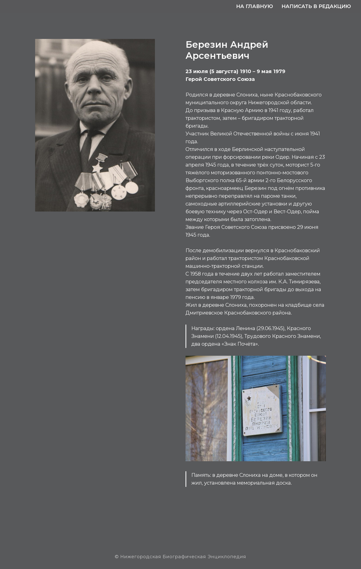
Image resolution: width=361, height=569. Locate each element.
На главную (254, 6)
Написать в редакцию (316, 6)
